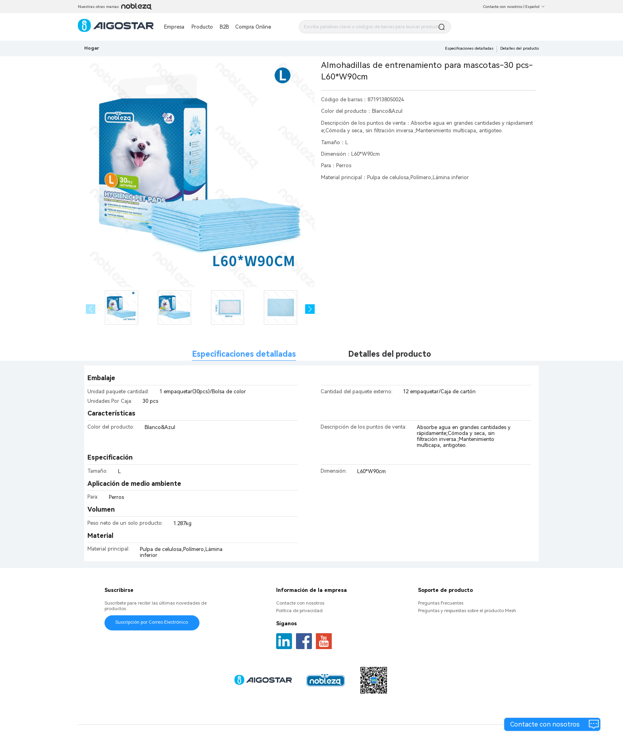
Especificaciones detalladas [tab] (244, 354)
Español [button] (535, 6)
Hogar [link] (91, 48)
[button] (310, 309)
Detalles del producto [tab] (389, 354)
